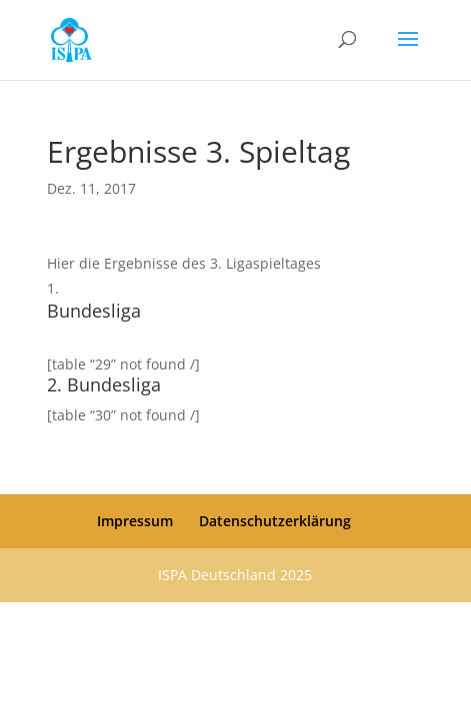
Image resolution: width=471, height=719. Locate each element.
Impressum (135, 520)
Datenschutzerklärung (275, 520)
